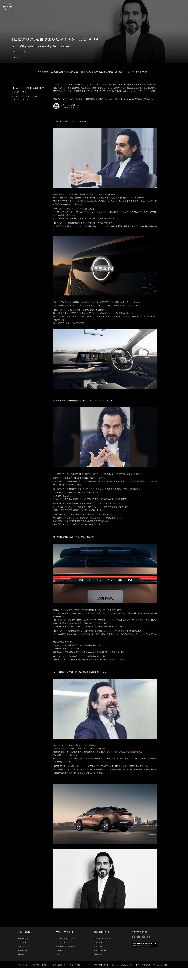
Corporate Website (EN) (121, 965)
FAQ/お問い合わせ (101, 965)
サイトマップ (23, 965)
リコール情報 (75, 965)
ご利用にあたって (59, 965)
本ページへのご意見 (143, 965)
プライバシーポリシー (40, 965)
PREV (16, 57)
